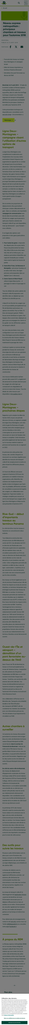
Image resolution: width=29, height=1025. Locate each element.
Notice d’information (9, 1015)
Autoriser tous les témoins (14, 1023)
